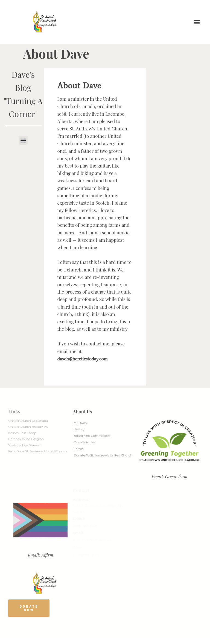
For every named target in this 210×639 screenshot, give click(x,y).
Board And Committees (92, 436)
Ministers (81, 422)
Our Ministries (84, 442)
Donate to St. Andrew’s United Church (103, 455)
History (79, 429)
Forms (78, 449)
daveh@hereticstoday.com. (83, 359)
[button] (197, 22)
